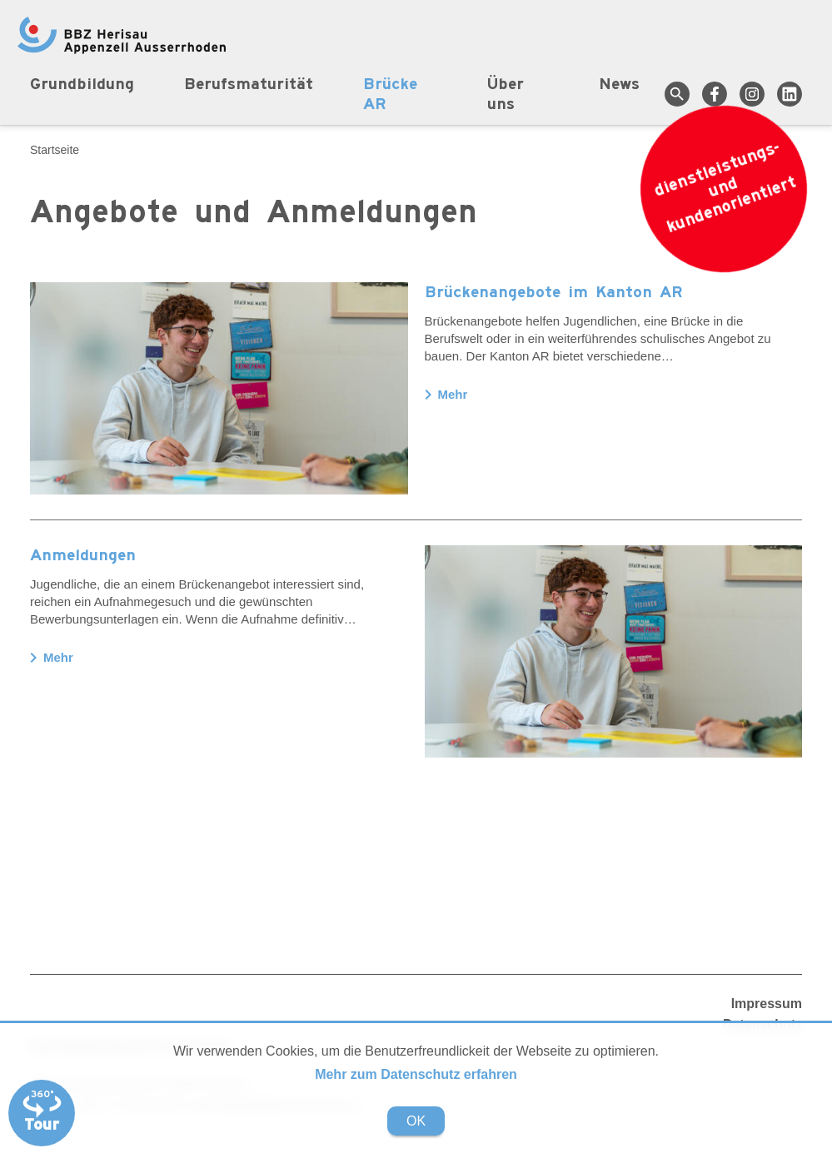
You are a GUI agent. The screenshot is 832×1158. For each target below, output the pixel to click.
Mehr (446, 395)
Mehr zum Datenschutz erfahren (416, 1074)
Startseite (54, 150)
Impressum (766, 1003)
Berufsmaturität (248, 85)
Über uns (505, 95)
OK (416, 1121)
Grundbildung (82, 85)
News (619, 85)
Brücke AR (390, 95)
